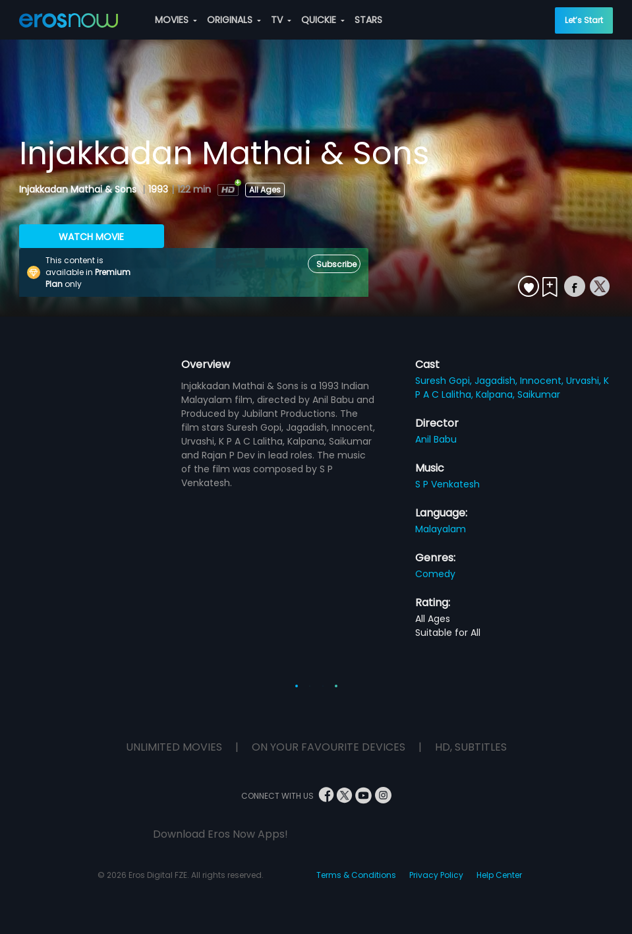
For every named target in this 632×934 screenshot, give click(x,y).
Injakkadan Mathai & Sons (79, 189)
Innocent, (543, 380)
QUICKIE (323, 19)
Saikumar (538, 394)
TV (281, 19)
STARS (368, 19)
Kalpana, (496, 394)
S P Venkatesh (447, 484)
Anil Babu (436, 439)
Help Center (499, 875)
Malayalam (440, 529)
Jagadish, (497, 380)
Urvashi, (585, 380)
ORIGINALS (234, 19)
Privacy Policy (436, 875)
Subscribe (336, 264)
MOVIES (176, 19)
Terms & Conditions (356, 875)
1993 (158, 189)
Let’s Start (584, 20)
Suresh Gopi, (444, 380)
